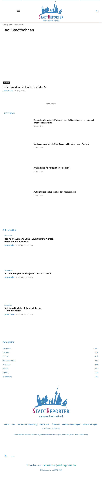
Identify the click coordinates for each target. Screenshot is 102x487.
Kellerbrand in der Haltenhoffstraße (25, 87)
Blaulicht (6, 83)
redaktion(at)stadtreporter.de (59, 465)
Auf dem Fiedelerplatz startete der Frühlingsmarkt (55, 192)
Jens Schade (9, 245)
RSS (12, 456)
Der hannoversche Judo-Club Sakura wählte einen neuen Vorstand (61, 144)
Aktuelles (8, 305)
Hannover (8, 236)
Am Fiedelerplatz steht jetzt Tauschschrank (52, 168)
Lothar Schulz (8, 91)
